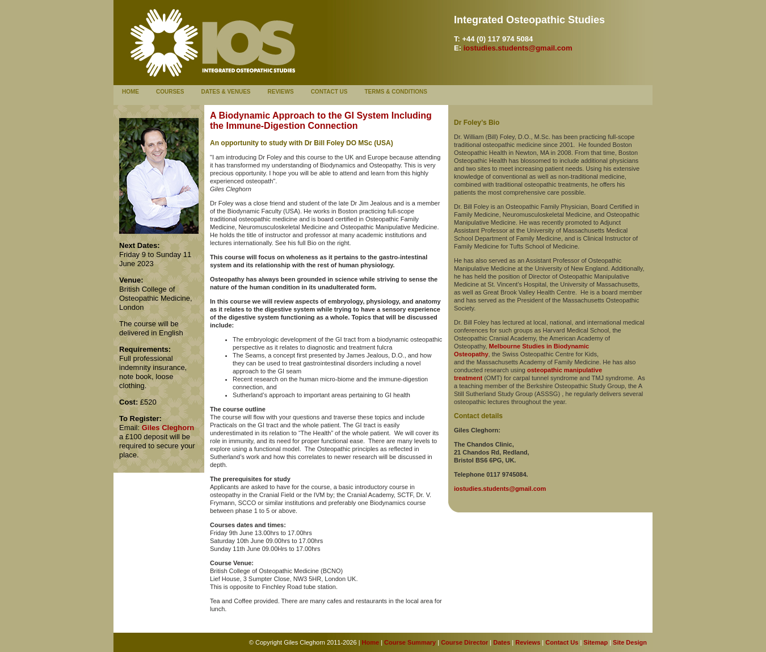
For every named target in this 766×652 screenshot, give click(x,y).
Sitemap (595, 642)
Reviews (281, 92)
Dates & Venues (225, 92)
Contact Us (329, 92)
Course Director (463, 642)
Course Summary (410, 642)
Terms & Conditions (395, 92)
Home (130, 92)
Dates (501, 642)
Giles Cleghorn (168, 427)
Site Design (630, 642)
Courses (170, 92)
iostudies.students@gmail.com (518, 48)
